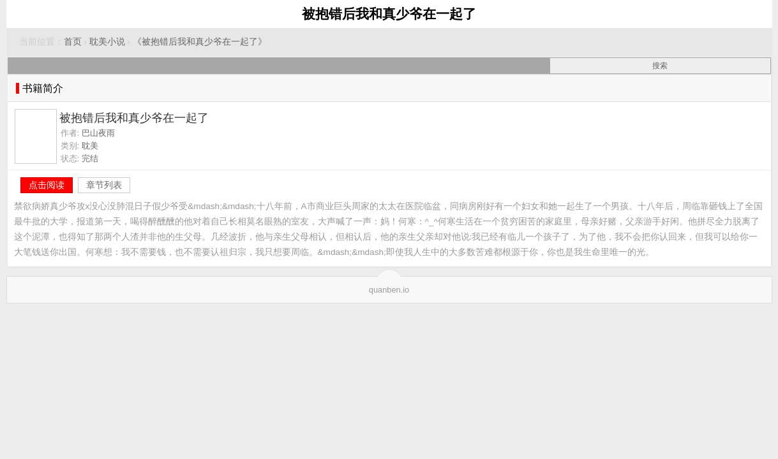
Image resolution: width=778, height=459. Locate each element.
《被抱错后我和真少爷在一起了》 (200, 42)
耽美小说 (107, 42)
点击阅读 (46, 185)
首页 (73, 42)
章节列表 (104, 185)
